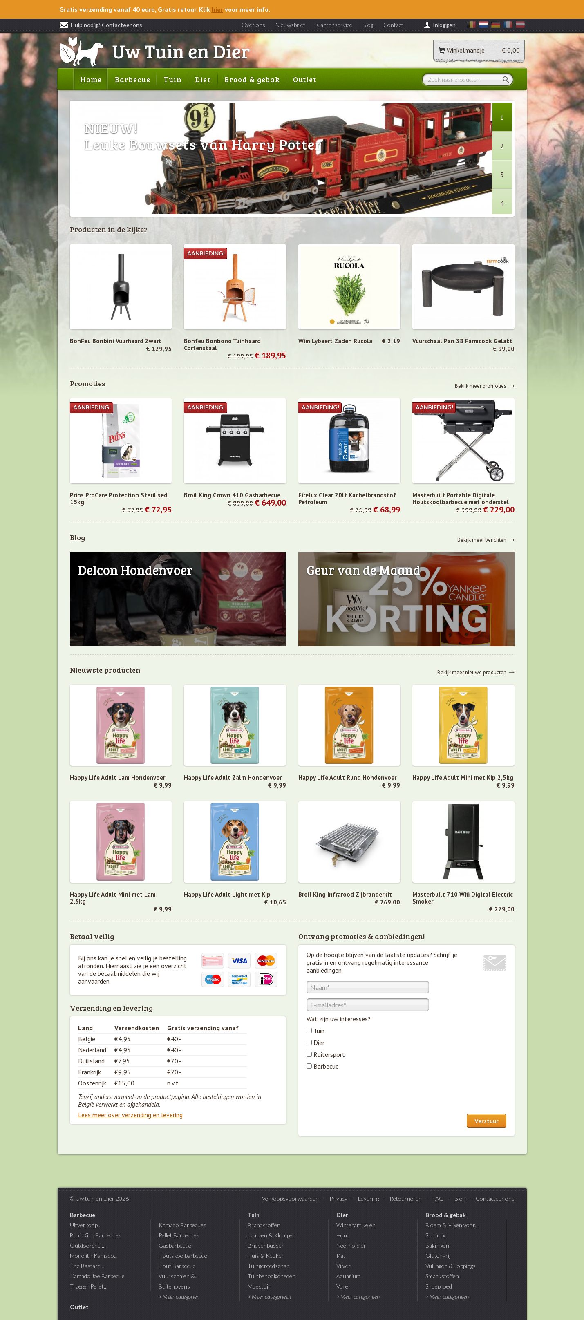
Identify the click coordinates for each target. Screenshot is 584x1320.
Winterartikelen (356, 1225)
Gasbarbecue (175, 1245)
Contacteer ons (495, 1198)
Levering (368, 1198)
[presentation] (369, 1094)
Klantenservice (333, 24)
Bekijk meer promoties (480, 386)
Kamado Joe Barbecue (97, 1276)
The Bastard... (87, 1265)
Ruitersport (329, 1054)
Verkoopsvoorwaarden (290, 1198)
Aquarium (348, 1276)
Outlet (304, 79)
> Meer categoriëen (269, 1296)
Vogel (342, 1286)
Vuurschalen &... (179, 1276)
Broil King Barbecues (95, 1235)
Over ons (253, 24)
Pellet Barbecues (179, 1235)
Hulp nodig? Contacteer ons (100, 24)
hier (217, 9)
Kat (340, 1255)
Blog (367, 24)
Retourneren (405, 1198)
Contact (393, 24)
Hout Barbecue (177, 1265)
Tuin (172, 79)
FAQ (438, 1198)
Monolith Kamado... (94, 1255)
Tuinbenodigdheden (271, 1276)
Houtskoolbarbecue (183, 1255)
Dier (203, 79)
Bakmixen (437, 1245)
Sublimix (435, 1235)
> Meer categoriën (179, 1296)
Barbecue (132, 79)
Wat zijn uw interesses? (339, 1019)
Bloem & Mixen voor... (452, 1225)
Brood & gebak (252, 79)
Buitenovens (174, 1286)
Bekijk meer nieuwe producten (471, 672)
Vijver (343, 1265)
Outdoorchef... (87, 1245)
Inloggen (444, 24)
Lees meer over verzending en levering (130, 1115)
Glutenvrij (437, 1255)
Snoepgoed (438, 1286)
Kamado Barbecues (182, 1225)
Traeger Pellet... (88, 1286)
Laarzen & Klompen (272, 1235)
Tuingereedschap (268, 1265)
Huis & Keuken (266, 1255)
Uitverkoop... (85, 1225)
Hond (343, 1235)
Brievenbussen (266, 1245)
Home (91, 79)
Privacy (338, 1198)
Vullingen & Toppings (450, 1265)
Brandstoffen (264, 1225)
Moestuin (259, 1286)
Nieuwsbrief (290, 24)
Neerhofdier (351, 1245)
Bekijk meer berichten (481, 540)
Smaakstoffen (442, 1276)
